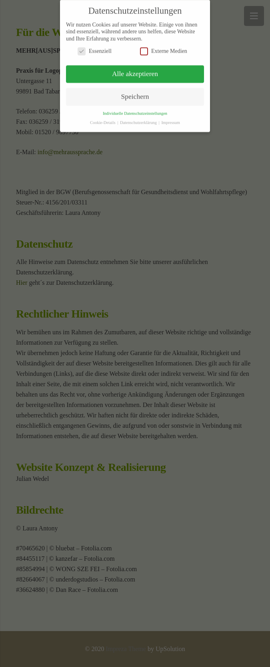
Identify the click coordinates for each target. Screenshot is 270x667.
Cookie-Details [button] (103, 120)
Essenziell (95, 49)
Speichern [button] (135, 94)
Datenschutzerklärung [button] (139, 120)
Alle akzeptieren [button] (135, 71)
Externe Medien (163, 49)
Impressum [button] (170, 120)
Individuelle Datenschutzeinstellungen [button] (135, 111)
